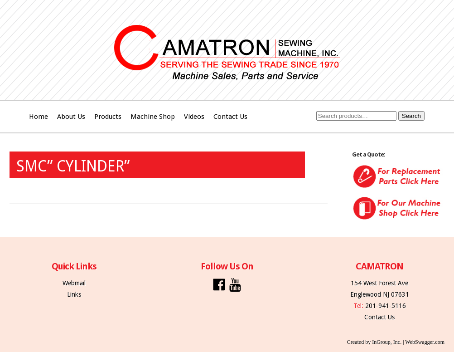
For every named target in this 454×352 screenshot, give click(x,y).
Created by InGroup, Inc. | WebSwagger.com (395, 342)
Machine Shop (152, 116)
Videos (194, 116)
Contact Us (230, 116)
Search (411, 115)
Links (74, 294)
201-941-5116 (385, 305)
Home (38, 116)
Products (107, 116)
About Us (71, 116)
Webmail (74, 283)
